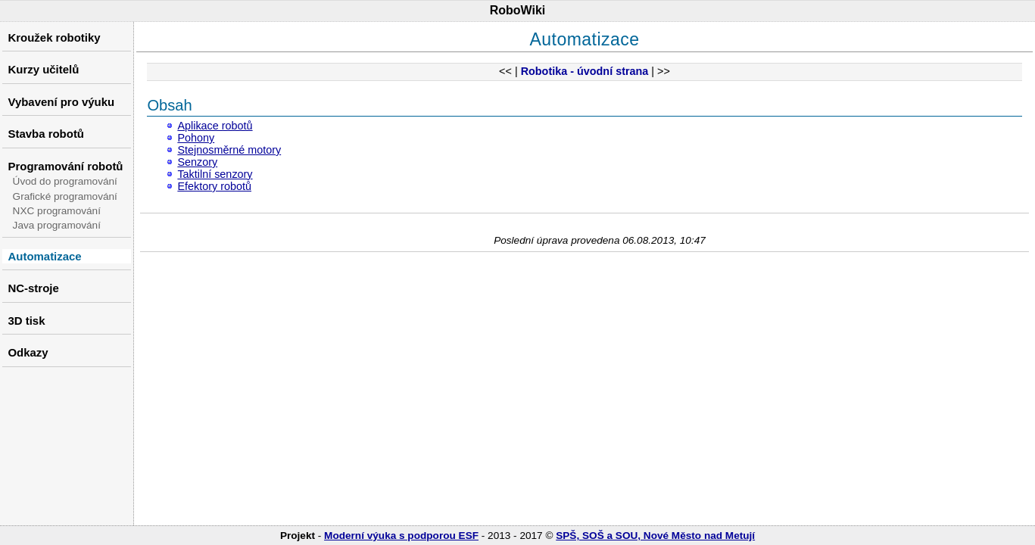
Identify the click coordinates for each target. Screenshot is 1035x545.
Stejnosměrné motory (229, 150)
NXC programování (57, 210)
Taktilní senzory (214, 174)
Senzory (197, 162)
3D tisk (26, 320)
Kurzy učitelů (43, 69)
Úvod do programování (65, 181)
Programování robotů (65, 166)
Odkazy (28, 352)
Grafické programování (65, 196)
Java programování (57, 225)
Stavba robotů (46, 133)
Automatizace (44, 256)
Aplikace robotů (214, 126)
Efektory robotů (214, 186)
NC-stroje (33, 288)
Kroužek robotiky (54, 37)
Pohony (195, 138)
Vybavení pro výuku (61, 101)
